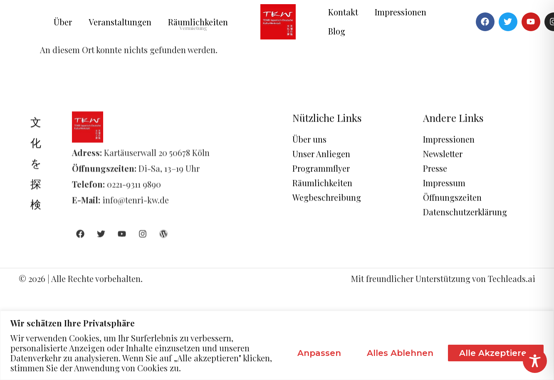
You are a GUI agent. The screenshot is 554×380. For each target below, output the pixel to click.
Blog (336, 31)
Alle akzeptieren (495, 353)
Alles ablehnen (400, 353)
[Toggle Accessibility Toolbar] (535, 361)
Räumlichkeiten (198, 21)
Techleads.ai (511, 278)
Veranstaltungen (120, 21)
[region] (277, 345)
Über (63, 21)
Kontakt (343, 11)
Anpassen (319, 353)
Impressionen (400, 11)
